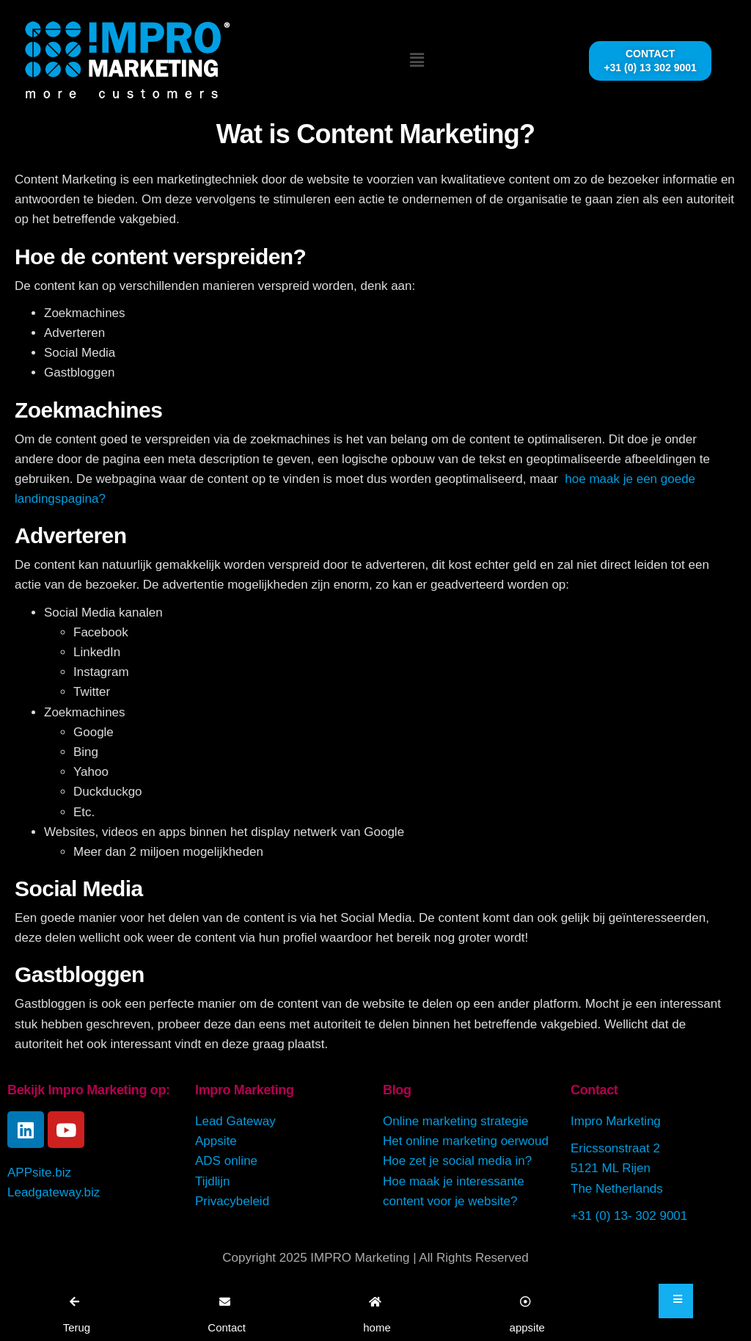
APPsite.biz (39, 1173)
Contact (594, 1090)
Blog (397, 1090)
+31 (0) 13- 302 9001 (629, 1216)
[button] (417, 60)
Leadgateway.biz (53, 1192)
